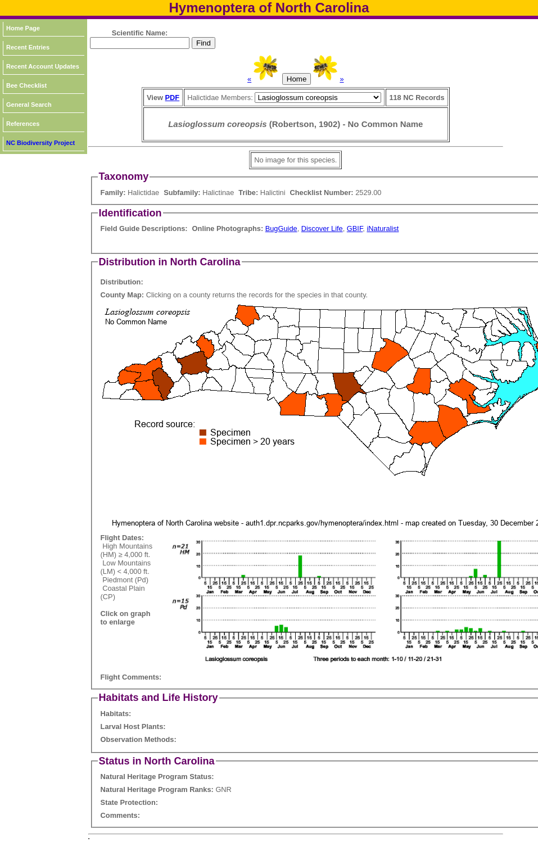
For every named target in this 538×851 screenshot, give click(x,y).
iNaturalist (383, 228)
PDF (172, 97)
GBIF (355, 228)
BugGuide (281, 228)
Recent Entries (27, 47)
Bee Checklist (26, 85)
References (22, 123)
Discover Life (322, 228)
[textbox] (139, 43)
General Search (29, 104)
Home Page (23, 28)
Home (297, 79)
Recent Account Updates (42, 66)
